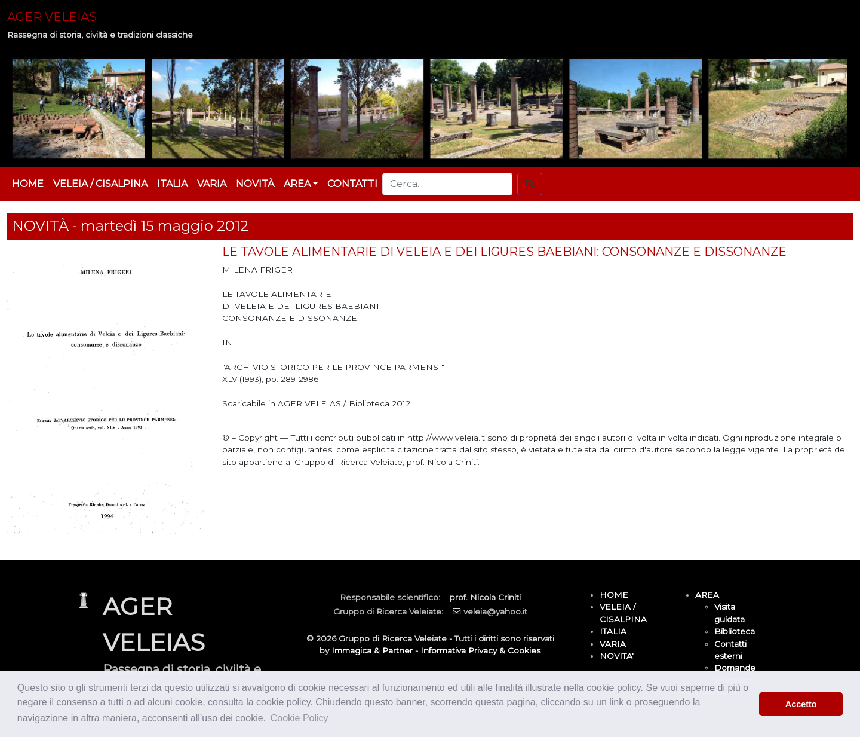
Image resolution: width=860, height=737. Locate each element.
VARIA (211, 183)
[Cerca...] (447, 184)
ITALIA (172, 183)
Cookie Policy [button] (299, 718)
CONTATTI (352, 183)
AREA (707, 595)
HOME (28, 183)
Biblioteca (734, 631)
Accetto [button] (801, 704)
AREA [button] (297, 183)
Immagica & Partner (372, 650)
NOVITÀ (255, 183)
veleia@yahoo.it (495, 611)
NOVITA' (617, 655)
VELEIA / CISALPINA (100, 183)
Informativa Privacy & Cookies (480, 650)
